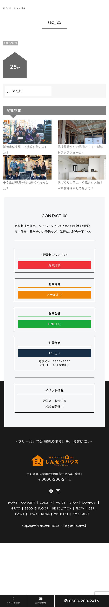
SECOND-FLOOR (36, 508)
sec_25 (17, 91)
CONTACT (61, 514)
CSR (91, 508)
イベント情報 (13, 600)
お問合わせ (40, 600)
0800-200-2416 (54, 479)
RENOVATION (61, 508)
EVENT (20, 514)
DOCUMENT (81, 514)
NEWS (33, 514)
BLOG (45, 514)
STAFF (73, 503)
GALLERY (46, 503)
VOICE (60, 503)
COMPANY (89, 503)
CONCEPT (28, 503)
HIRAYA (16, 508)
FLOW (80, 508)
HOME (12, 503)
